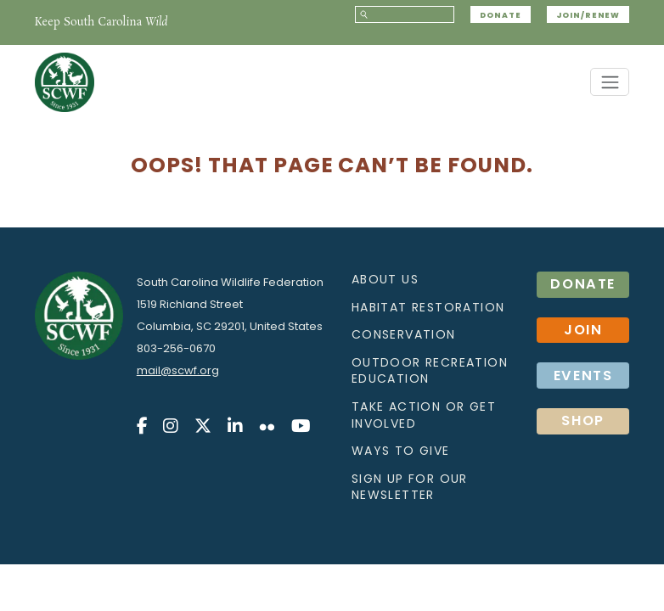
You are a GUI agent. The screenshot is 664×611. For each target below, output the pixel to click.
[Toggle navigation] (609, 82)
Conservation (404, 334)
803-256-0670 (176, 348)
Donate (500, 14)
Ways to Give (401, 450)
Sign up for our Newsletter (410, 487)
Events (583, 375)
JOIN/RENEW (588, 14)
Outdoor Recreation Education (430, 371)
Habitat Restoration (428, 307)
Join (583, 329)
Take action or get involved (424, 415)
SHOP (583, 420)
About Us (385, 279)
